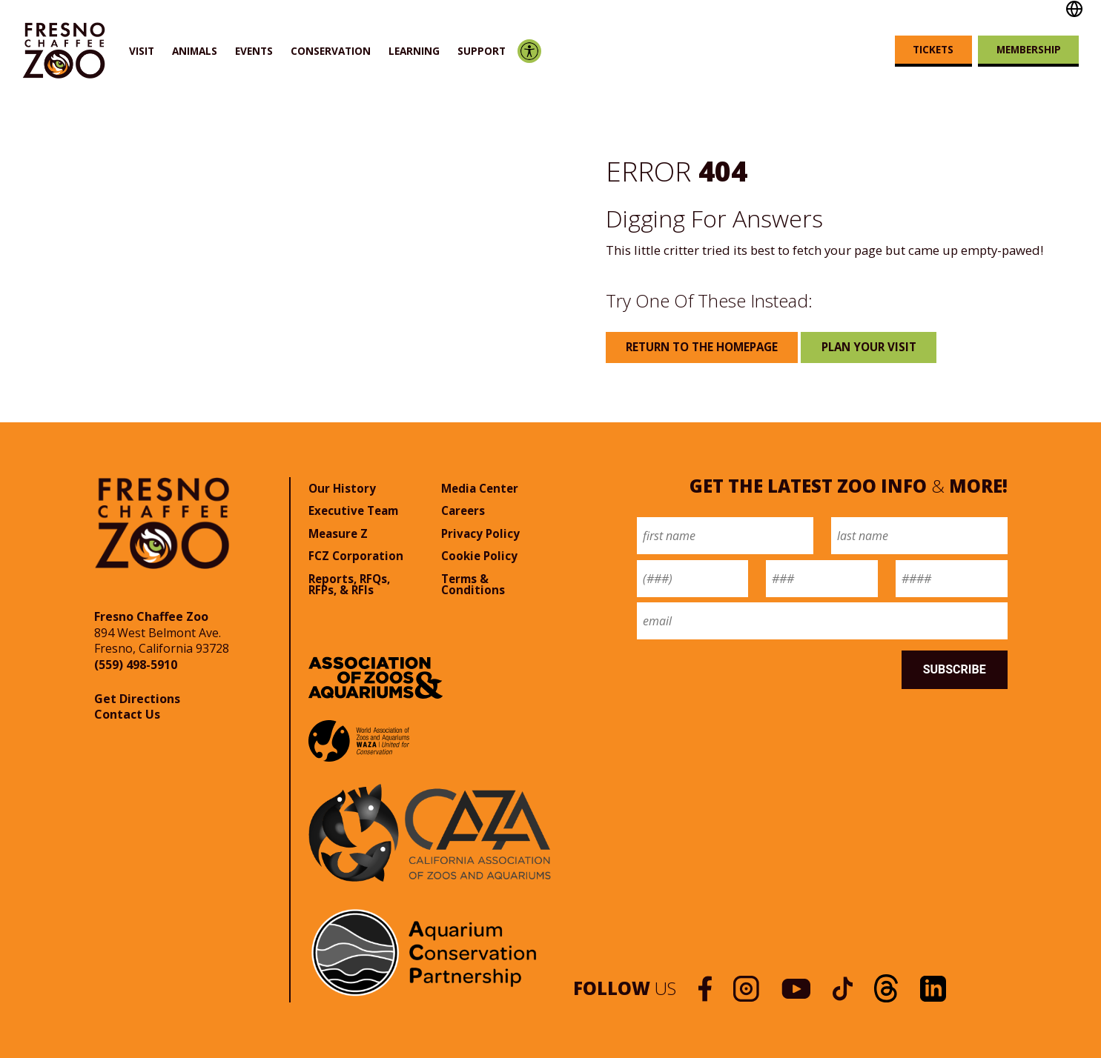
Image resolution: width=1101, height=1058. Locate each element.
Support (481, 51)
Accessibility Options (529, 50)
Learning (414, 51)
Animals (194, 51)
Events (254, 51)
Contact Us (127, 714)
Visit (141, 51)
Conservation (331, 51)
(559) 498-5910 (135, 664)
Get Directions (137, 699)
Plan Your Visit (868, 346)
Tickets (933, 49)
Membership (1028, 49)
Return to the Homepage (702, 346)
